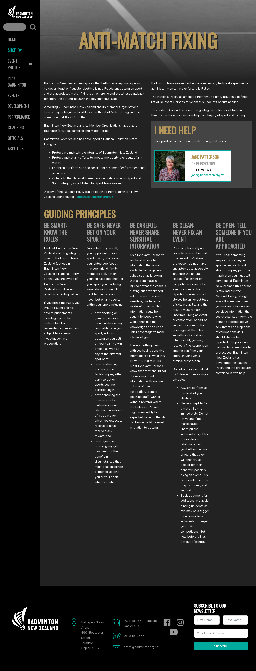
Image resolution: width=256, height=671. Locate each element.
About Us (16, 148)
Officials (15, 138)
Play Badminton (17, 81)
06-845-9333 (134, 636)
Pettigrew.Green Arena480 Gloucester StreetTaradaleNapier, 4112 (92, 635)
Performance (19, 117)
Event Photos (20, 64)
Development (18, 106)
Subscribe (221, 646)
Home (12, 39)
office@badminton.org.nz (94, 197)
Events (13, 95)
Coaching (16, 127)
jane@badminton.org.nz (207, 175)
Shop (15, 50)
